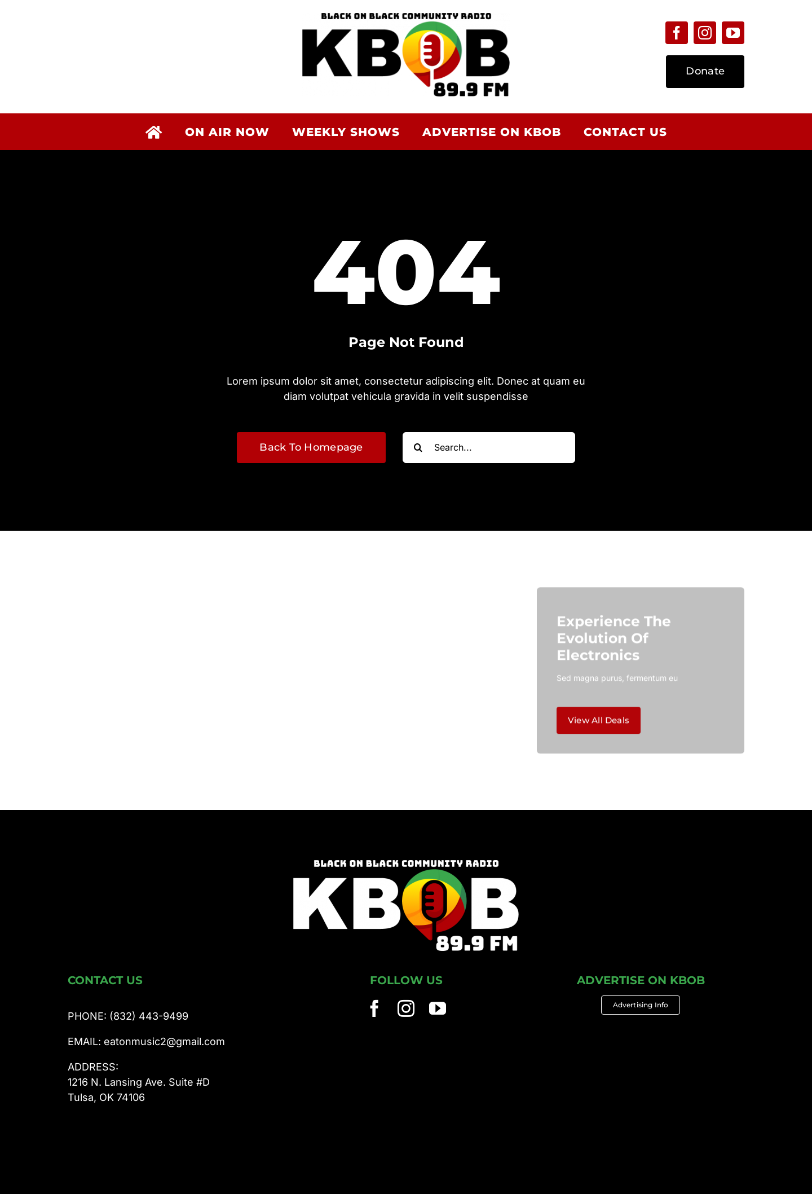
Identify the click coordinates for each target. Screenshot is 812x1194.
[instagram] (705, 32)
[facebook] (676, 32)
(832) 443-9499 (148, 1016)
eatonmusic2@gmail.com (164, 1041)
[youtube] (733, 32)
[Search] (418, 447)
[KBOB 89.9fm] (406, 18)
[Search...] (489, 447)
